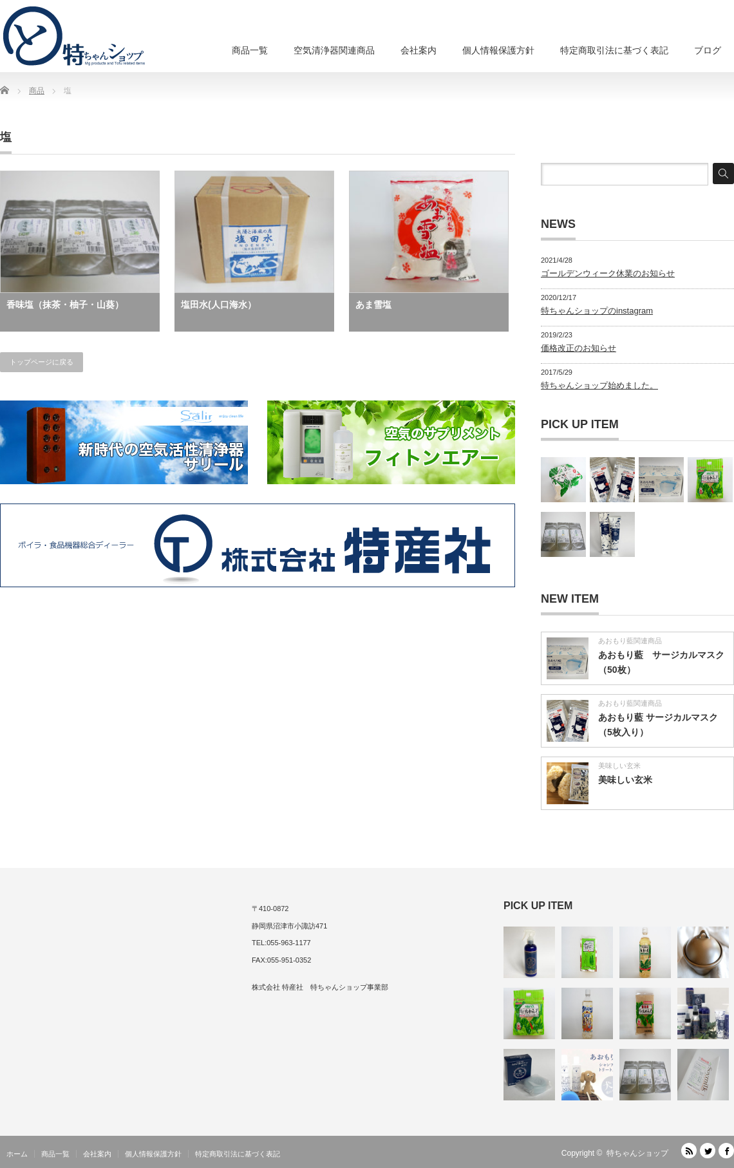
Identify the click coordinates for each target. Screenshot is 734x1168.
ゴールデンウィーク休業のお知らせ (608, 273)
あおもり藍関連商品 (630, 641)
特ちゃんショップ (637, 1153)
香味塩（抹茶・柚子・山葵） (65, 304)
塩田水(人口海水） (218, 304)
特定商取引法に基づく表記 (614, 50)
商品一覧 (250, 50)
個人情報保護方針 (498, 50)
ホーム (17, 1154)
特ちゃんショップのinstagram (597, 311)
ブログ (707, 50)
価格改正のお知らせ (578, 348)
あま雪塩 (373, 304)
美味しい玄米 (619, 765)
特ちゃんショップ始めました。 (599, 385)
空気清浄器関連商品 (334, 50)
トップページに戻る (41, 362)
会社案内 (418, 50)
